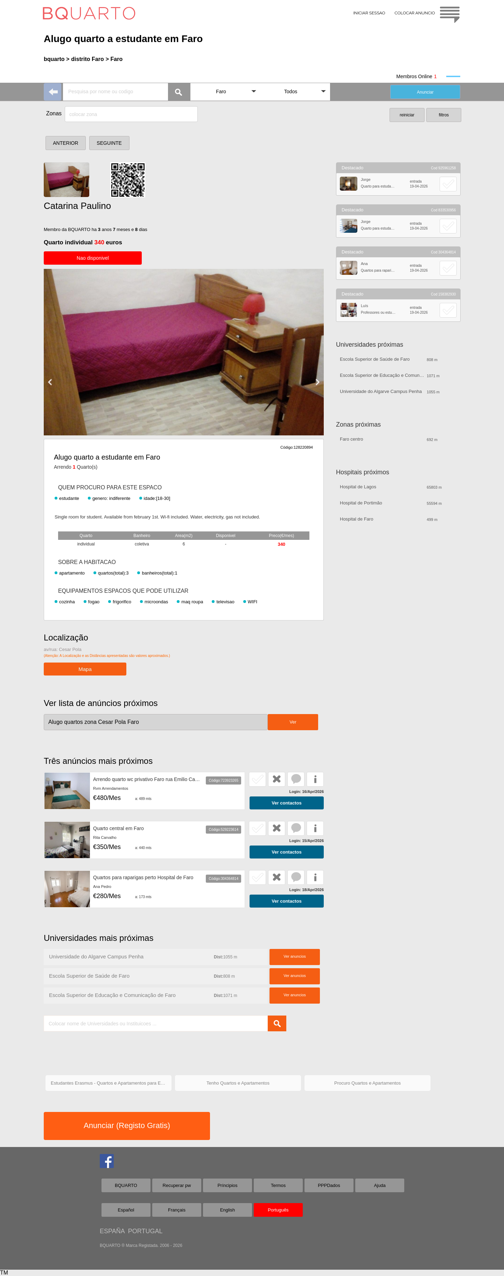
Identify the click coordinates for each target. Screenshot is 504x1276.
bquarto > (56, 59)
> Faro (114, 59)
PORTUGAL (145, 1231)
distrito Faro (87, 59)
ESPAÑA (112, 1231)
